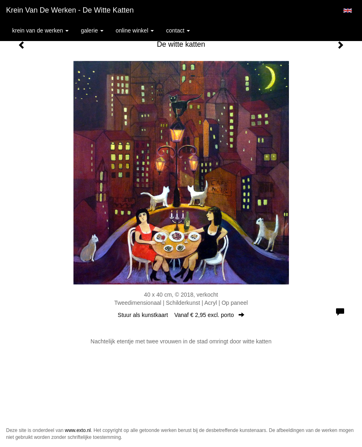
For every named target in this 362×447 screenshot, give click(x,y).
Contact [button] (178, 30)
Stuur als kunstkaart (181, 315)
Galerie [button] (92, 30)
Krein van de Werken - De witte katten (70, 10)
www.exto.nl (78, 430)
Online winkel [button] (135, 30)
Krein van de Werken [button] (40, 30)
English (347, 10)
